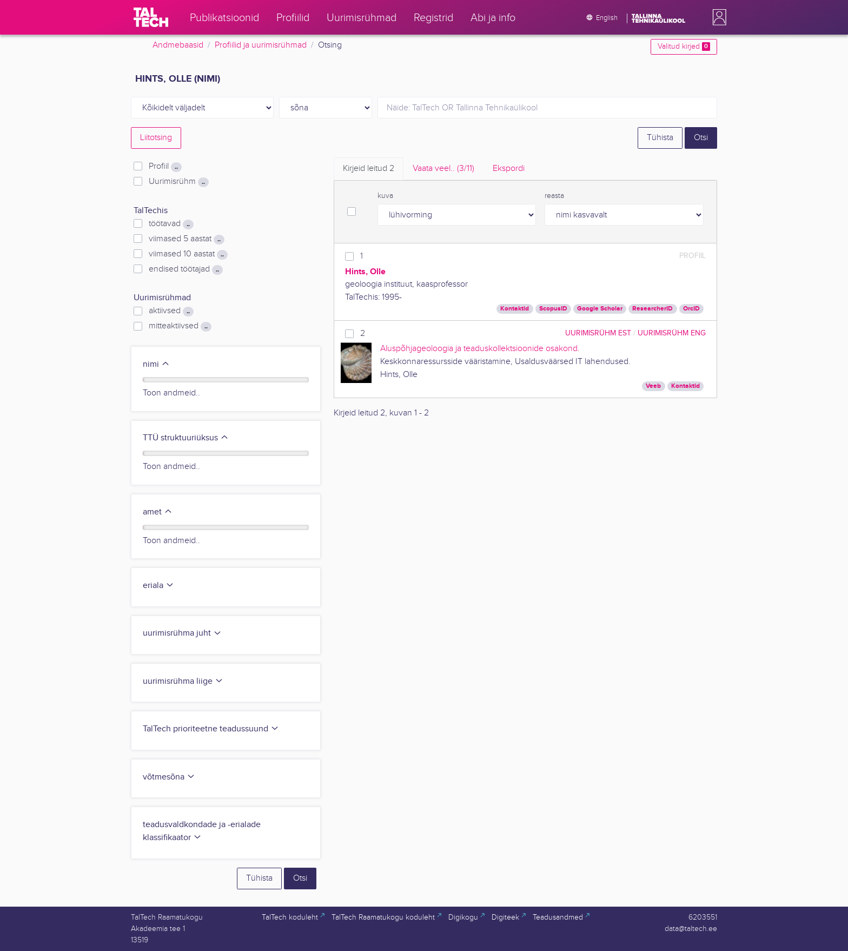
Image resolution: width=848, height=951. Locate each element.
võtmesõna (169, 777)
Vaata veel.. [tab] (443, 168)
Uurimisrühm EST (598, 333)
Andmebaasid (178, 45)
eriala (158, 585)
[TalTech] (151, 17)
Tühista (660, 138)
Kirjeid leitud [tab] (368, 168)
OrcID (691, 309)
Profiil (165, 166)
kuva (385, 195)
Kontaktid (514, 309)
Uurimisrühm (179, 181)
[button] (717, 17)
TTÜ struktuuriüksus (186, 438)
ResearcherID (652, 309)
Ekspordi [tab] (509, 168)
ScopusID (553, 309)
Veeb (653, 386)
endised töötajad (186, 269)
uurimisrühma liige (183, 681)
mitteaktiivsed (180, 326)
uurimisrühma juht (182, 633)
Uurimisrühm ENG (672, 333)
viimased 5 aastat (186, 239)
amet (158, 512)
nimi (156, 364)
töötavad (171, 224)
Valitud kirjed (684, 46)
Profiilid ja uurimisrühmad (261, 45)
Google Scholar (599, 309)
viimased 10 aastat (188, 254)
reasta (554, 195)
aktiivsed (171, 311)
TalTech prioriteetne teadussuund (211, 729)
